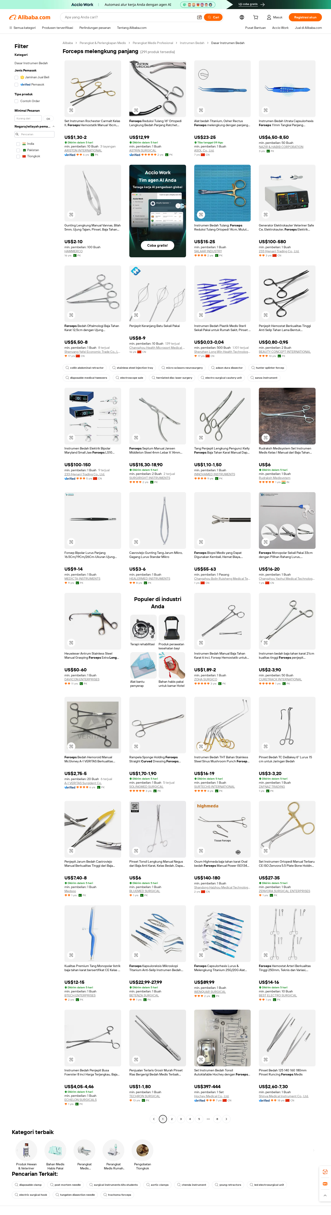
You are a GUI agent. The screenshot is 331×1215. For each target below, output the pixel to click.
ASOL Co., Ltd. (204, 150)
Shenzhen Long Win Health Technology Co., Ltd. (222, 351)
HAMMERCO (73, 251)
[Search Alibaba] (129, 17)
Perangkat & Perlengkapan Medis (103, 43)
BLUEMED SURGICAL (144, 891)
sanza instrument (263, 378)
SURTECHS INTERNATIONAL (214, 786)
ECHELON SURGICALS (80, 1100)
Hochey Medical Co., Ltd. (211, 1096)
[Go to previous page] (154, 1119)
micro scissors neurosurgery (182, 368)
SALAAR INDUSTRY (208, 251)
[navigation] (34, 581)
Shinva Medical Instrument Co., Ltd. (284, 1096)
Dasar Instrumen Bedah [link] (228, 43)
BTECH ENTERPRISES (80, 995)
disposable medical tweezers (86, 378)
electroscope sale (129, 378)
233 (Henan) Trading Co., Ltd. (279, 251)
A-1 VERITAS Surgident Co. (83, 783)
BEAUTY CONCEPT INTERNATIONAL (285, 351)
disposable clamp (28, 1185)
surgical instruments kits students (113, 1185)
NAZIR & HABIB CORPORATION (281, 147)
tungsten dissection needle (75, 1195)
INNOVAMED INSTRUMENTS (214, 474)
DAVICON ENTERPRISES (81, 679)
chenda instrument (191, 1185)
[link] (325, 1172)
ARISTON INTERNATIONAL (83, 150)
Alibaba (68, 43)
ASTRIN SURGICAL (142, 150)
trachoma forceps (117, 1195)
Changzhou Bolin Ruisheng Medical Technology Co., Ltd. (222, 578)
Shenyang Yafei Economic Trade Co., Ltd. (92, 351)
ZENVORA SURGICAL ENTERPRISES (284, 891)
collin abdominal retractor (85, 368)
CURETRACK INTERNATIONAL (280, 679)
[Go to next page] (226, 1119)
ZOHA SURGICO (205, 679)
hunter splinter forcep (267, 368)
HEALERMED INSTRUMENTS (149, 578)
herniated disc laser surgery (172, 378)
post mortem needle (65, 1185)
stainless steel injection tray (132, 368)
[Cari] (213, 17)
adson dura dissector (227, 368)
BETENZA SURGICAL (144, 995)
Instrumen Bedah (192, 43)
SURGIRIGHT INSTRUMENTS (149, 478)
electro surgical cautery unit (221, 378)
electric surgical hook (31, 1195)
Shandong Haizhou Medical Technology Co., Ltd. (222, 887)
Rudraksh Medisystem (274, 478)
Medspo (70, 891)
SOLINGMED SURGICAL (146, 786)
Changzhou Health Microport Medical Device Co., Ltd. (157, 347)
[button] (199, 17)
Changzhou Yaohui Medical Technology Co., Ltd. (287, 578)
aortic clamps (157, 1185)
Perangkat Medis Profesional (153, 43)
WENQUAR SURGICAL (210, 992)
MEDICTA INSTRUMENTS (82, 578)
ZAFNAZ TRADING (272, 786)
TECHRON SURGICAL (144, 1096)
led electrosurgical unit (267, 1185)
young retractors (228, 1185)
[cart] (256, 18)
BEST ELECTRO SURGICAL (278, 995)
